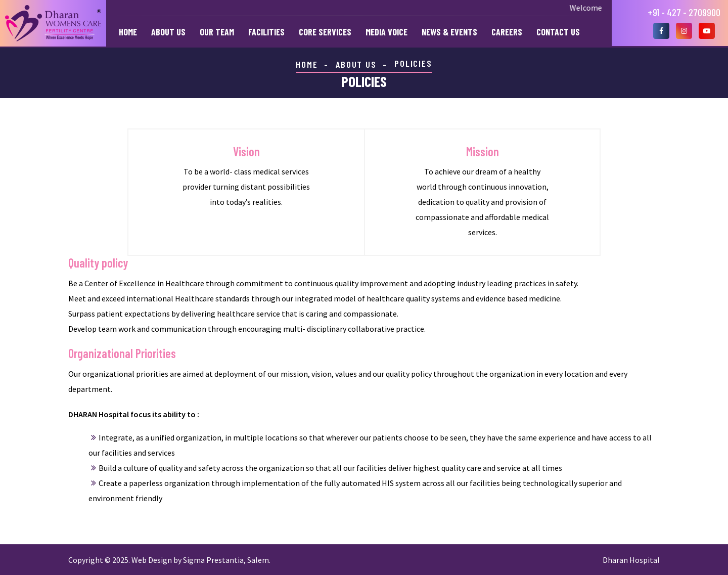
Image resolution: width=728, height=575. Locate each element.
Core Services (325, 31)
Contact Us (558, 31)
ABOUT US (356, 64)
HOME (306, 64)
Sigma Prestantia (213, 560)
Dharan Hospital (631, 560)
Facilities (266, 31)
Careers (506, 31)
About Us (168, 31)
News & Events (449, 31)
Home (128, 31)
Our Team (217, 31)
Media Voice (386, 31)
